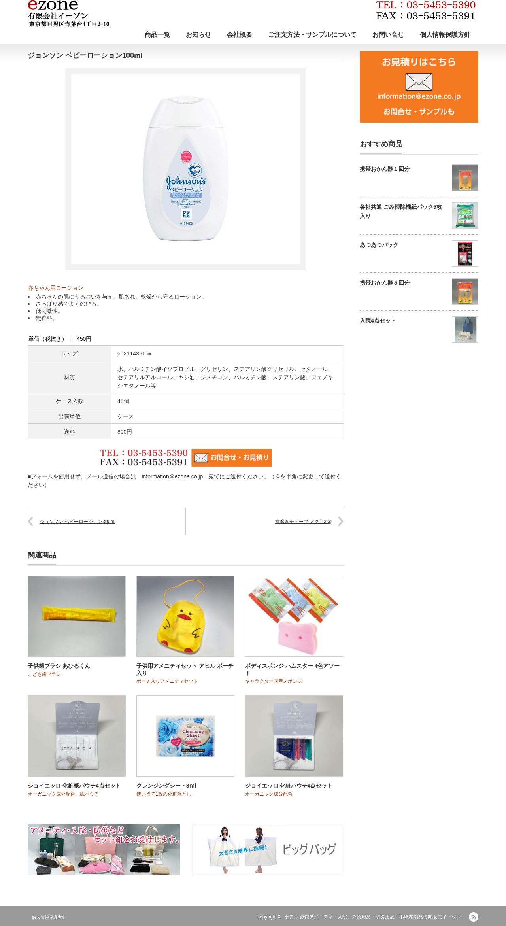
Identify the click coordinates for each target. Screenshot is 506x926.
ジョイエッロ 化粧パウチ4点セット (289, 785)
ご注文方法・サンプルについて (312, 34)
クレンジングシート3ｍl (166, 785)
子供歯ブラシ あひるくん (59, 666)
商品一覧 (157, 34)
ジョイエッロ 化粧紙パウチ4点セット (74, 785)
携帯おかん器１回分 (385, 169)
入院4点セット (378, 320)
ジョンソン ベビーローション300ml (77, 521)
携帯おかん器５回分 (385, 283)
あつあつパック (379, 245)
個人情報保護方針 (445, 34)
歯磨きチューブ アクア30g (303, 521)
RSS (473, 917)
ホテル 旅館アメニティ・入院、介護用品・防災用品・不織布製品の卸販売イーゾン (372, 917)
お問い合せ (388, 34)
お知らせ (198, 34)
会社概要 (239, 34)
